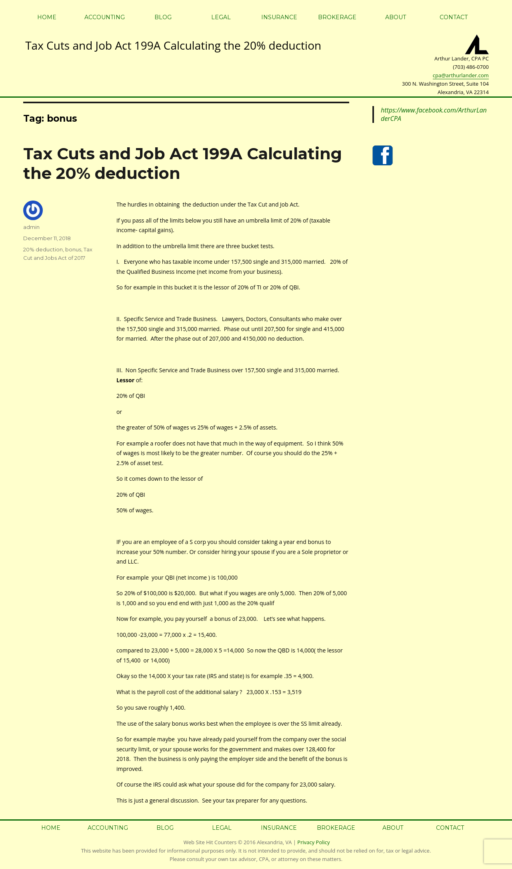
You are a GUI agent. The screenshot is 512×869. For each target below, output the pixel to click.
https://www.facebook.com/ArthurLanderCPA (434, 114)
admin (31, 227)
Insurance (279, 17)
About (395, 17)
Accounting (104, 17)
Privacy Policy (313, 842)
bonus (73, 249)
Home (46, 17)
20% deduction (43, 249)
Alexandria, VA (274, 842)
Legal (221, 17)
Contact (454, 17)
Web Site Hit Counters (210, 842)
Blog (163, 17)
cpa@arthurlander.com (461, 75)
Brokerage (337, 17)
